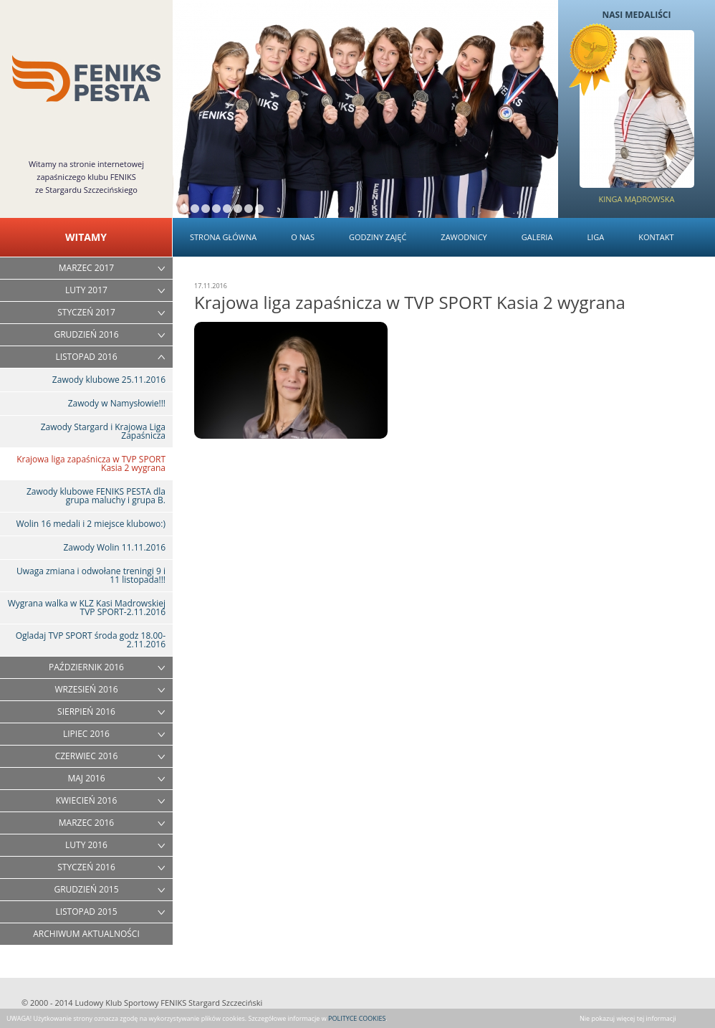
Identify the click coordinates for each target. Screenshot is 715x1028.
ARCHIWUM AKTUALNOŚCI (86, 934)
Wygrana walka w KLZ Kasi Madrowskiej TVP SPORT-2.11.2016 (86, 607)
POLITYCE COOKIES (356, 1018)
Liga (595, 237)
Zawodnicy (463, 237)
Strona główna (223, 237)
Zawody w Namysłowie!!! (116, 403)
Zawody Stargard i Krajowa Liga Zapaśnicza (103, 431)
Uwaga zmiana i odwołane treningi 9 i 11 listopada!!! (90, 575)
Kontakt (655, 237)
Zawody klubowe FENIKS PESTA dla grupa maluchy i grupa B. (96, 495)
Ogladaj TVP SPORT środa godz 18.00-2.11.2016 (90, 639)
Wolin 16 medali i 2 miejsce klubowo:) (90, 524)
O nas (303, 237)
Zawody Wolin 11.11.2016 (114, 547)
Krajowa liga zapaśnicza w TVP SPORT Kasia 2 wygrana (90, 463)
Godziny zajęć (377, 237)
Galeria (537, 237)
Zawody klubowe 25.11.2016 (108, 379)
